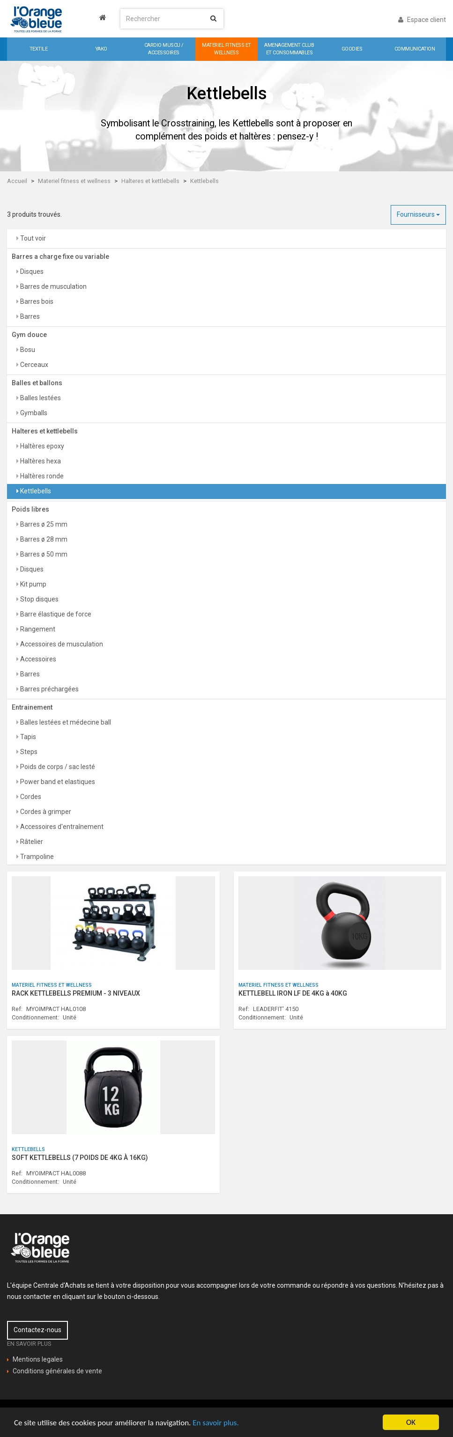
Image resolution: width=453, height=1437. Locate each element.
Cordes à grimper (45, 811)
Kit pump (32, 584)
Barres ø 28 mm (43, 539)
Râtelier (31, 841)
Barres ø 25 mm (43, 524)
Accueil (17, 180)
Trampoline (36, 856)
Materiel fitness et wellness (74, 180)
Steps (28, 751)
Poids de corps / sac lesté (57, 766)
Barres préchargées (49, 689)
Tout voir (32, 238)
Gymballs (33, 413)
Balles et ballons (37, 383)
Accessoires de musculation (61, 644)
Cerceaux (33, 364)
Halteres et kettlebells (150, 180)
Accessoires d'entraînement (61, 826)
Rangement (37, 629)
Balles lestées (40, 398)
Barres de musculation (53, 286)
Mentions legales (38, 1359)
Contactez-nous (37, 1330)
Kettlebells (204, 180)
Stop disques (39, 599)
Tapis (27, 736)
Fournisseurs (418, 214)
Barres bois (36, 301)
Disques (31, 271)
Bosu (27, 349)
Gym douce (29, 334)
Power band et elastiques (57, 781)
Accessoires (37, 659)
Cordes (30, 796)
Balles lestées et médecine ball (65, 722)
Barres (29, 316)
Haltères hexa (40, 461)
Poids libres (30, 509)
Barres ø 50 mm (43, 554)
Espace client (422, 19)
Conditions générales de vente (57, 1371)
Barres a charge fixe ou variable (60, 256)
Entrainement (32, 707)
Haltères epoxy (41, 446)
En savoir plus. (215, 1423)
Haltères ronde (41, 476)
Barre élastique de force (55, 614)
